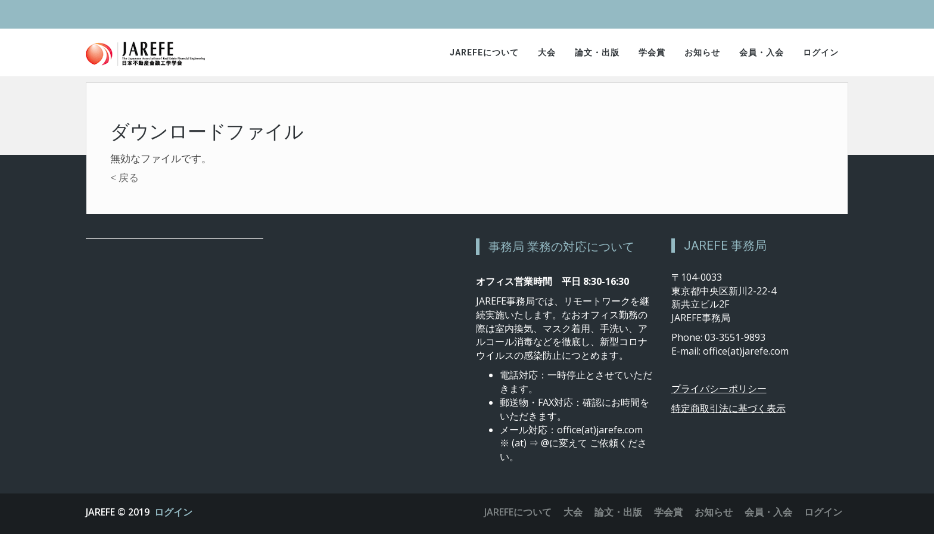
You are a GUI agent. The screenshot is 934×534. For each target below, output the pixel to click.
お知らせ (702, 52)
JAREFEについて (484, 52)
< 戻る (124, 177)
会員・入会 (761, 52)
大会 (547, 52)
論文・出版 (597, 52)
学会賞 (652, 52)
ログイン (821, 52)
